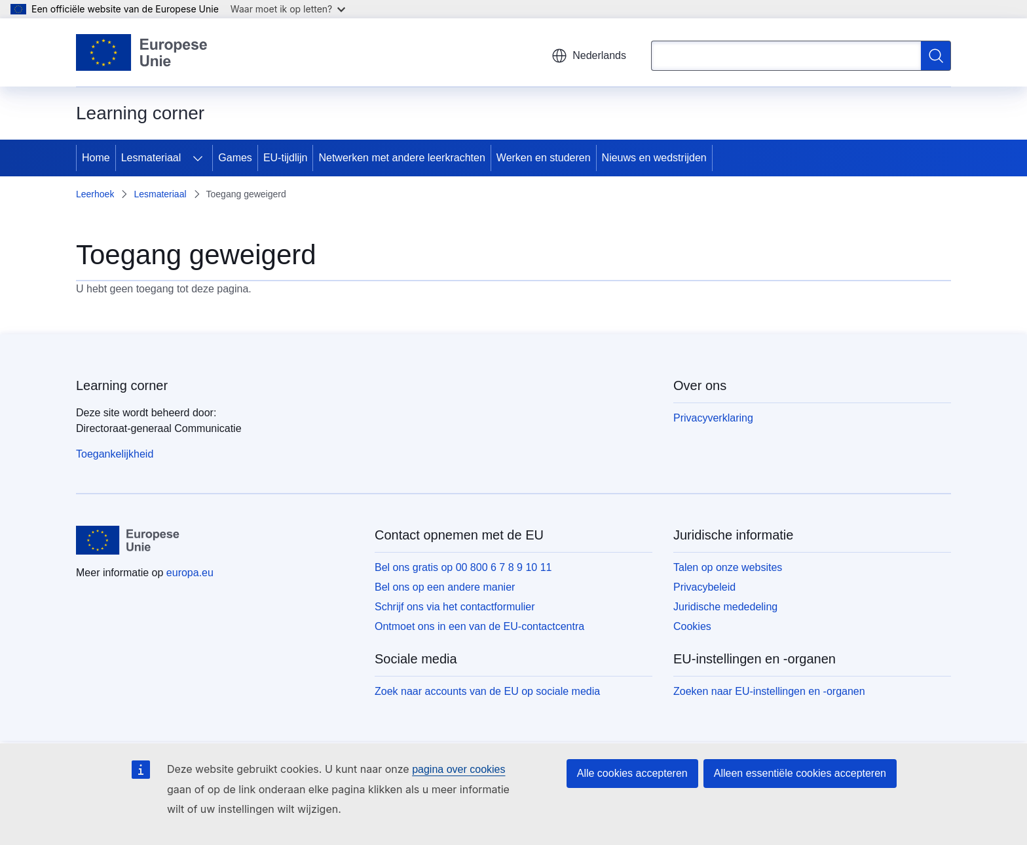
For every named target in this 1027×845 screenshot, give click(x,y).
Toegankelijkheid (114, 454)
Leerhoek (95, 194)
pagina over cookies (458, 769)
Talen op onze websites (727, 567)
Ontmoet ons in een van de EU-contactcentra (479, 626)
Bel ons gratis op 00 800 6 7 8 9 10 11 (463, 567)
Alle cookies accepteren (632, 773)
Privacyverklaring (713, 417)
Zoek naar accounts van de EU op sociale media (487, 691)
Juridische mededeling (725, 606)
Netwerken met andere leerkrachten (401, 157)
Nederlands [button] (588, 56)
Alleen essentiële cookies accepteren (800, 773)
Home (96, 157)
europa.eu (190, 572)
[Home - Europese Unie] (142, 52)
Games (235, 157)
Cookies (692, 626)
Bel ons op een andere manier (445, 587)
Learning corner (122, 385)
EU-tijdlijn (285, 157)
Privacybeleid (704, 587)
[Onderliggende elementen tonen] (197, 158)
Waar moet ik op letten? (288, 8)
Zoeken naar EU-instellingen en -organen (769, 691)
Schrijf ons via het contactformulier (455, 606)
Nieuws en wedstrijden (654, 157)
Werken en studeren (543, 157)
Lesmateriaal (151, 157)
